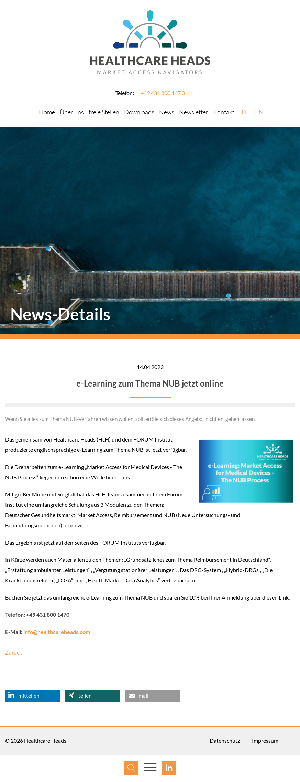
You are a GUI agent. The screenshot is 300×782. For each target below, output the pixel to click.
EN (259, 112)
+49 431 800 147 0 (163, 93)
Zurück (13, 652)
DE (246, 112)
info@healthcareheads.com (56, 631)
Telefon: (124, 93)
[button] (32, 696)
